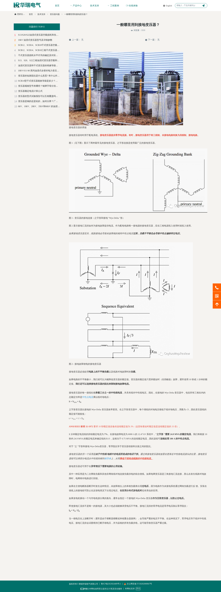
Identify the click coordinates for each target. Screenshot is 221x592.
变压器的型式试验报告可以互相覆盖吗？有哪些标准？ (39, 96)
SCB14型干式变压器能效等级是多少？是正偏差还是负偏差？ (39, 81)
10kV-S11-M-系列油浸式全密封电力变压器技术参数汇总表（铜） (39, 70)
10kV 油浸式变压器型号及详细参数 (35, 40)
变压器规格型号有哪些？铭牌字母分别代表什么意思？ (39, 86)
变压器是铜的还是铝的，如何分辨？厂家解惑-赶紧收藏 (39, 101)
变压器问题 (55, 14)
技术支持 (41, 14)
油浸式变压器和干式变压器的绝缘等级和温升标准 (39, 65)
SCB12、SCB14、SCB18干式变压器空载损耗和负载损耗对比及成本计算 (39, 45)
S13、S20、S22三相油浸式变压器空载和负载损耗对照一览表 (39, 60)
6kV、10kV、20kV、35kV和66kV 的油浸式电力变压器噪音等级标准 (39, 106)
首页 (31, 14)
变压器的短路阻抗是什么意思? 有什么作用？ (39, 76)
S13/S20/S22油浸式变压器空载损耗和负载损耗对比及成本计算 (39, 35)
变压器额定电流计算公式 (30, 91)
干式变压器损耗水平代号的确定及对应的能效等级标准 (39, 55)
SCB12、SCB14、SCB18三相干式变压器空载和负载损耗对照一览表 (39, 50)
